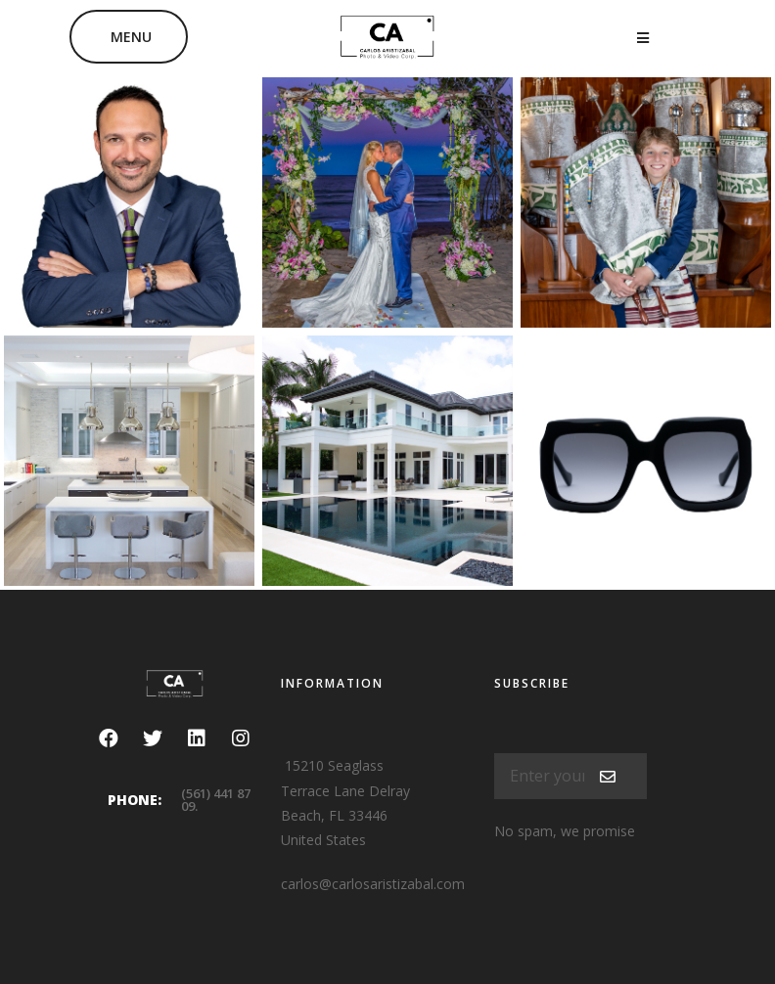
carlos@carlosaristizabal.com (373, 883)
